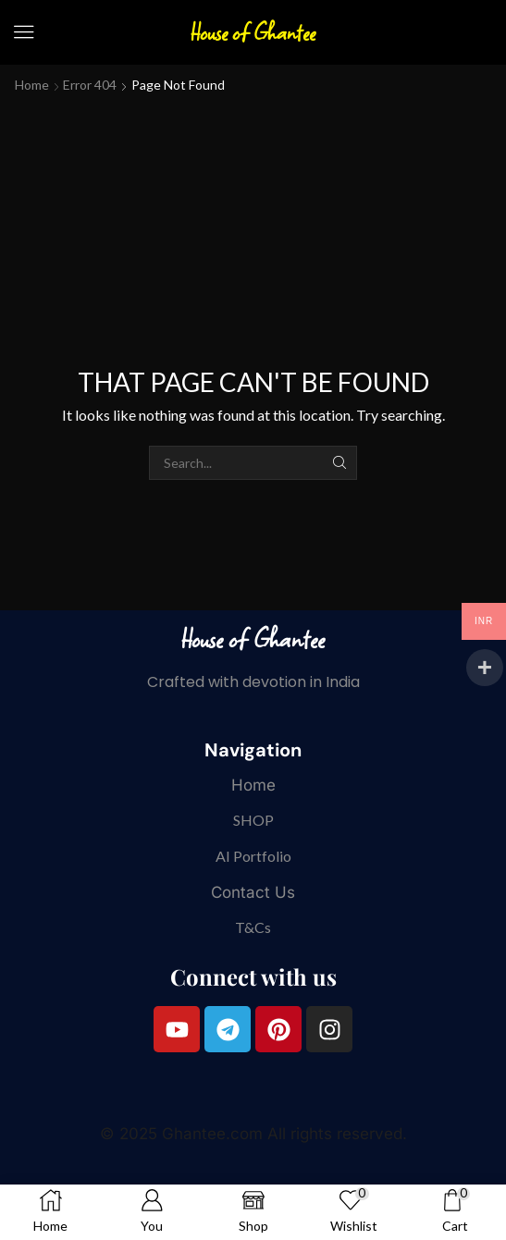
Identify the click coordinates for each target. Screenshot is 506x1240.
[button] (24, 32)
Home (32, 84)
